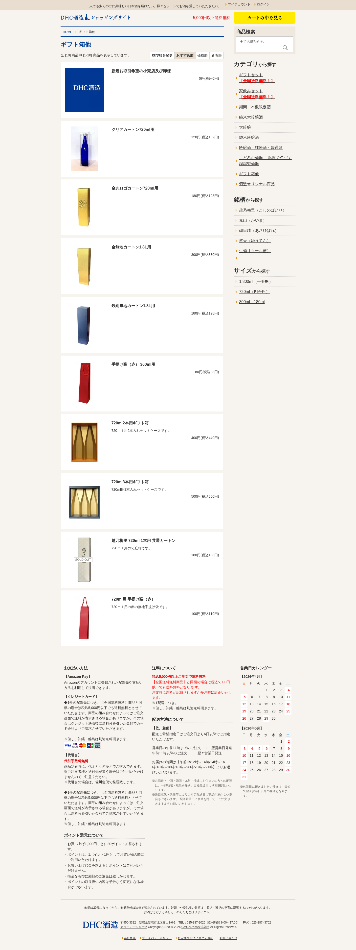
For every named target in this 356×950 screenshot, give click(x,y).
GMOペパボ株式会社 (195, 927)
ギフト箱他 (249, 174)
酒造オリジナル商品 (257, 184)
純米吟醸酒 (249, 137)
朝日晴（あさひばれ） (259, 230)
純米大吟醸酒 (251, 117)
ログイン (263, 4)
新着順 (216, 55)
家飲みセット (257, 94)
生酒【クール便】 (255, 251)
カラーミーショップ (133, 927)
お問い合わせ (228, 938)
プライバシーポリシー (157, 938)
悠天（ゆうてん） (255, 241)
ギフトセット (257, 78)
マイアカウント (239, 4)
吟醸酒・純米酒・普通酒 (261, 148)
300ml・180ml (252, 302)
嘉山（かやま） (253, 220)
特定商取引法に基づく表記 (195, 938)
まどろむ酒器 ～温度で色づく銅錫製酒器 (265, 161)
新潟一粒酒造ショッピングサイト (96, 17)
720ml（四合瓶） (254, 292)
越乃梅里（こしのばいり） (263, 210)
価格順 (202, 55)
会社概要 (130, 938)
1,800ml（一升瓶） (256, 281)
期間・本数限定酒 (255, 107)
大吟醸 (245, 127)
